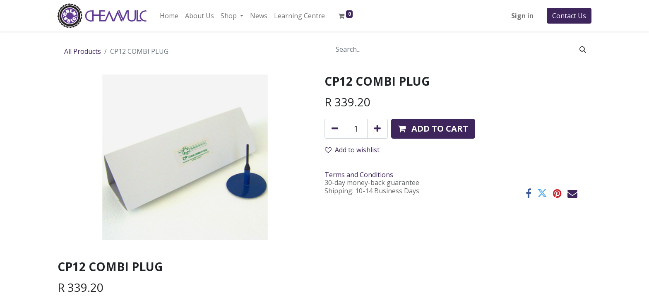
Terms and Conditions (358, 174)
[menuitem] (169, 15)
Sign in (522, 15)
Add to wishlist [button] (352, 149)
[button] (433, 129)
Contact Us (569, 15)
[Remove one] (334, 129)
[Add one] (377, 129)
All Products (82, 51)
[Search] (582, 49)
